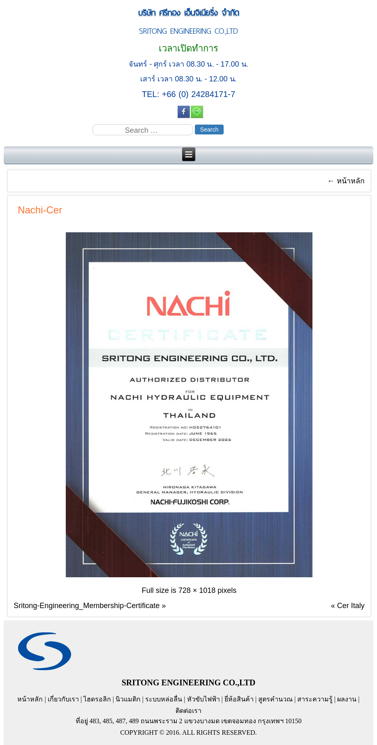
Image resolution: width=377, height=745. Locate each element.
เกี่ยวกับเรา (63, 699)
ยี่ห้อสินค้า (239, 699)
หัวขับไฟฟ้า (203, 699)
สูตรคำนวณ (275, 699)
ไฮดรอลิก (97, 699)
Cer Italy (351, 606)
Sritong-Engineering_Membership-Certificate (87, 606)
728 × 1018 (197, 590)
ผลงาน (346, 699)
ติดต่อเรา (188, 710)
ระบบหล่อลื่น (163, 699)
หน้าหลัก (346, 181)
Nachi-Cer (40, 209)
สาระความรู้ (315, 699)
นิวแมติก (128, 699)
